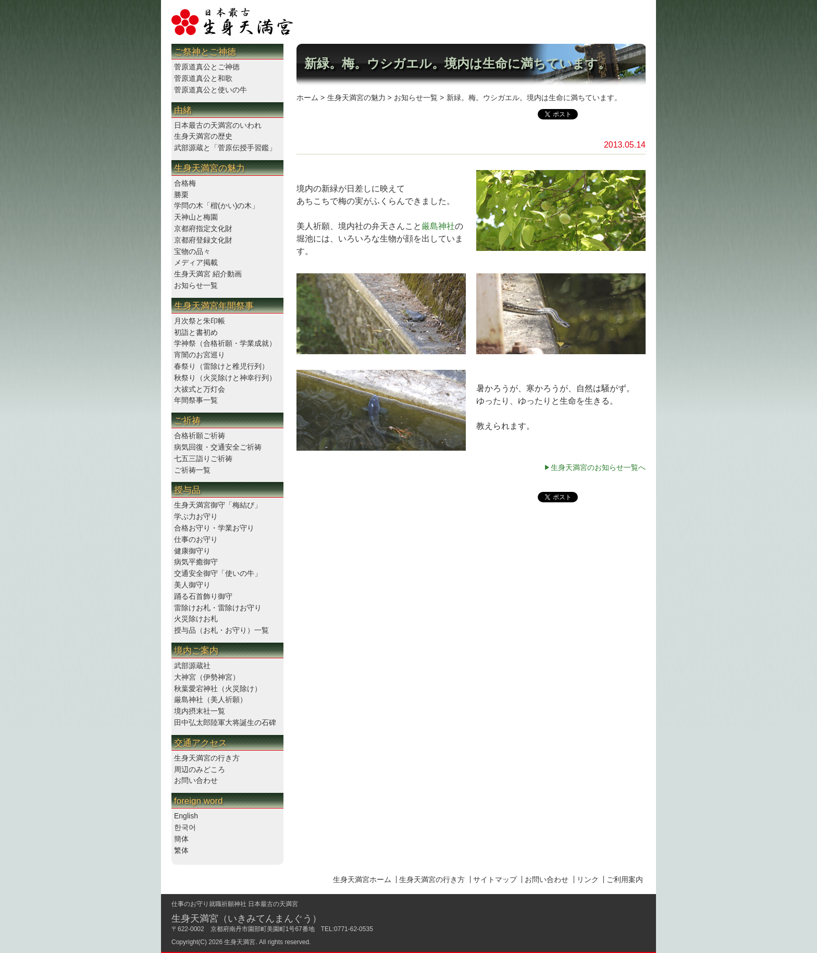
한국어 (185, 827)
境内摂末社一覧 (199, 711)
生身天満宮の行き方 (207, 758)
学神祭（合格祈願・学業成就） (225, 343)
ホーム (307, 97)
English (186, 816)
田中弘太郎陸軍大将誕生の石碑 (225, 722)
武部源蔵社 (192, 665)
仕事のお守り (196, 539)
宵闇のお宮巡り (199, 355)
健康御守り (192, 551)
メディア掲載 (196, 262)
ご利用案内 (624, 879)
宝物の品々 (192, 251)
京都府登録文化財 (203, 240)
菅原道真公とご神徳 (207, 67)
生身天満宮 (239, 942)
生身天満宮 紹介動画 (208, 274)
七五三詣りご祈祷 (203, 458)
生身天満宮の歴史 (203, 136)
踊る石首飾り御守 (203, 596)
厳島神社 (438, 226)
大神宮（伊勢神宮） (207, 677)
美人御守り (192, 585)
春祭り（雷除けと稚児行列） (221, 366)
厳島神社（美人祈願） (210, 699)
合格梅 (185, 183)
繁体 (181, 850)
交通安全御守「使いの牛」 (218, 573)
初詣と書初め (196, 332)
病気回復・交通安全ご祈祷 (218, 447)
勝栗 (181, 194)
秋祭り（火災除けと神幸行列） (225, 377)
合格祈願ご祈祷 (199, 435)
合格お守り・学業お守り (214, 528)
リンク (588, 879)
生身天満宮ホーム (362, 879)
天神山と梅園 (196, 217)
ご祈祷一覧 (192, 470)
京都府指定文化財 (203, 228)
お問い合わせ (196, 780)
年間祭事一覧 (196, 400)
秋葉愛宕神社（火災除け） (218, 688)
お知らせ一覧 (196, 285)
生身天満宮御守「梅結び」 (218, 505)
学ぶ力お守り (196, 516)
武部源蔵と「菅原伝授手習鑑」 (225, 147)
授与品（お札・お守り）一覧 (221, 630)
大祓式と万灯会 (199, 389)
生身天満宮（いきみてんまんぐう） (246, 918)
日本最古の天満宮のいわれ (218, 125)
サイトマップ (495, 879)
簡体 (181, 839)
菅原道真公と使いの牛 (210, 90)
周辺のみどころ (199, 769)
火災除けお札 (196, 618)
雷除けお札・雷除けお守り (218, 608)
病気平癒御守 (196, 562)
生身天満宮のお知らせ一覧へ (598, 467)
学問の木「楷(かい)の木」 (216, 205)
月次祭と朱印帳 (199, 321)
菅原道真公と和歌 (203, 78)
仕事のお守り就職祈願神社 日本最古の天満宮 (234, 904)
